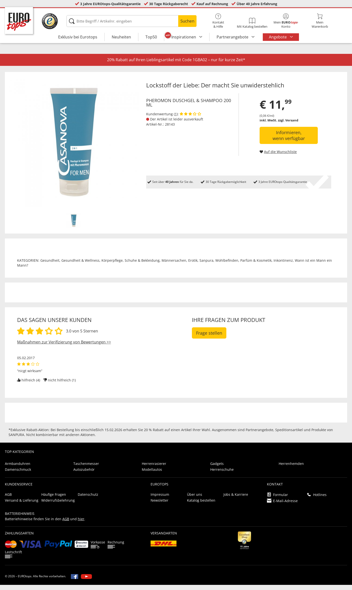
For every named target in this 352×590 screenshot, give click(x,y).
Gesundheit (49, 265)
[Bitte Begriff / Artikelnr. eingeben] (131, 21)
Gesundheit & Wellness (80, 265)
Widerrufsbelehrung (58, 505)
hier (81, 524)
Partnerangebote (233, 37)
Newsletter (159, 505)
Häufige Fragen (53, 499)
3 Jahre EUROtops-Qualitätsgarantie (110, 3)
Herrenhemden (291, 468)
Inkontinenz (283, 265)
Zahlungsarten (19, 538)
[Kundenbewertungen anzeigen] (190, 119)
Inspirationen (184, 37)
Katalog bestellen (201, 505)
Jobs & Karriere (235, 499)
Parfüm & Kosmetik (256, 265)
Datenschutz (88, 499)
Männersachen (174, 265)
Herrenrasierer (154, 468)
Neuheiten (121, 37)
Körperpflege (112, 265)
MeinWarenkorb (319, 21)
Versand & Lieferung (21, 505)
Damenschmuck (18, 474)
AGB (8, 499)
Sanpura (206, 265)
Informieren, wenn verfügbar (289, 140)
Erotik (193, 265)
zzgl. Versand (288, 125)
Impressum (160, 499)
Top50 (151, 37)
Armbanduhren (17, 468)
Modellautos (152, 474)
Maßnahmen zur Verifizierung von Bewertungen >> (64, 347)
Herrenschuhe (222, 474)
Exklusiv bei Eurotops (77, 37)
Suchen (187, 21)
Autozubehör (84, 474)
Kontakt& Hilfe (218, 21)
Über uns (194, 499)
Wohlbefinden (226, 265)
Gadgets (217, 468)
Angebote (278, 37)
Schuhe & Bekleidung (142, 265)
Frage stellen (209, 338)
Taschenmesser (86, 468)
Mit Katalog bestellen (252, 23)
